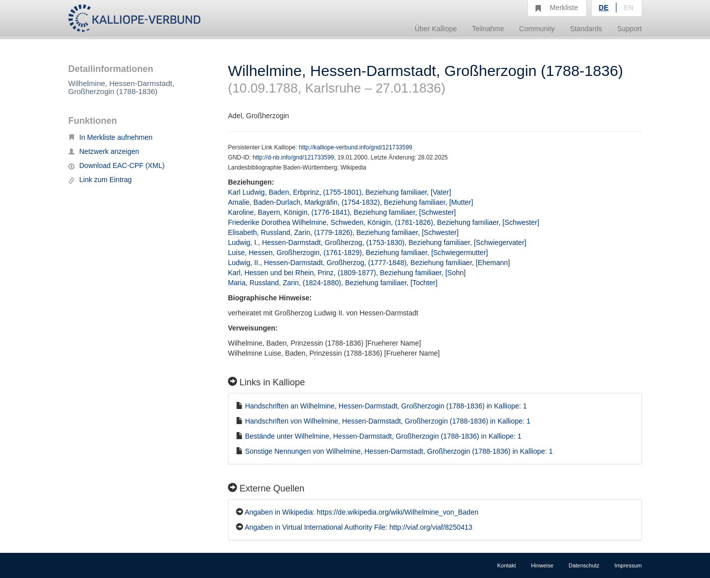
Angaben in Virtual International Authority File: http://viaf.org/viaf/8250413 (358, 527)
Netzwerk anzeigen (103, 151)
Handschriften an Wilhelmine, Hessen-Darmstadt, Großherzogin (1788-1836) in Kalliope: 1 (386, 406)
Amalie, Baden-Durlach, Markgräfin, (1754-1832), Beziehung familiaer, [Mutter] (350, 202)
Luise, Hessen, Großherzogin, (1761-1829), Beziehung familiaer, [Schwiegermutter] (358, 253)
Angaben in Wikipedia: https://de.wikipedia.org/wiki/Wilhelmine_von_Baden (362, 512)
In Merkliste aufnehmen (110, 137)
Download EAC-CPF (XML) (116, 165)
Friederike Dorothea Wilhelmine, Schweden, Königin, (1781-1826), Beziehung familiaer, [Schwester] (383, 222)
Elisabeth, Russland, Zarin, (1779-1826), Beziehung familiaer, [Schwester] (343, 232)
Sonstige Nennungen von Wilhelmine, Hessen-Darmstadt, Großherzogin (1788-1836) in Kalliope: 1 (399, 451)
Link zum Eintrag (100, 180)
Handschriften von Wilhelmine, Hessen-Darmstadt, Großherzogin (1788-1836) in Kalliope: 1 (387, 421)
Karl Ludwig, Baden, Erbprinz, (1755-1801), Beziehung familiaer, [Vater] (339, 192)
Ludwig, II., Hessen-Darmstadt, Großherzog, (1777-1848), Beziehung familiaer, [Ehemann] (369, 263)
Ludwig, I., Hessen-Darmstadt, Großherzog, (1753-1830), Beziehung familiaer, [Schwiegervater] (377, 242)
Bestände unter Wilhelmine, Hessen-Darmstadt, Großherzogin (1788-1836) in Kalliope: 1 (383, 436)
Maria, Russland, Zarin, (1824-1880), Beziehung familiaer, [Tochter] (332, 283)
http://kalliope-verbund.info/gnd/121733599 (355, 147)
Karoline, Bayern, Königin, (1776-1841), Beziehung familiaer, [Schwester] (342, 212)
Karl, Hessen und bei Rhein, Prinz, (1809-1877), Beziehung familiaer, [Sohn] (346, 273)
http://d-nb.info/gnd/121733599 (293, 157)
